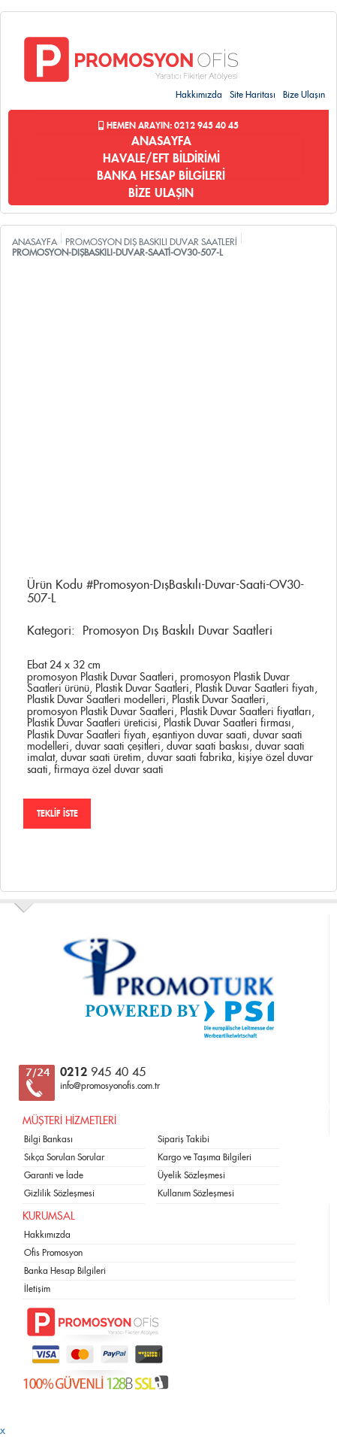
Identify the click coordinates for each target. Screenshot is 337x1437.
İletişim (37, 1288)
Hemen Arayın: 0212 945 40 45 (168, 125)
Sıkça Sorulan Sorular (64, 1157)
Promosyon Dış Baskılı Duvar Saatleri (177, 631)
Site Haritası (252, 94)
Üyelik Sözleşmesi (191, 1175)
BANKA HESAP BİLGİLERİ (161, 176)
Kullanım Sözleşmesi (196, 1193)
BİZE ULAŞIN (161, 193)
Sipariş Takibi (183, 1139)
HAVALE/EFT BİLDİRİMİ (161, 159)
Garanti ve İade (53, 1175)
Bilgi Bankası (48, 1139)
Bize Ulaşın (304, 94)
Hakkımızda (199, 94)
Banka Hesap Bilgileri (65, 1270)
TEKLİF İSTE (57, 813)
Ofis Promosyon (53, 1252)
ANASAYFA (161, 141)
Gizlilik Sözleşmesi (59, 1193)
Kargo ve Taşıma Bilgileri (204, 1157)
